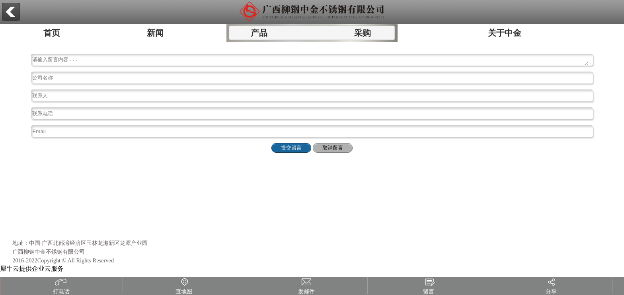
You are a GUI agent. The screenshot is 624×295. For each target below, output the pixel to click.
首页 (51, 32)
